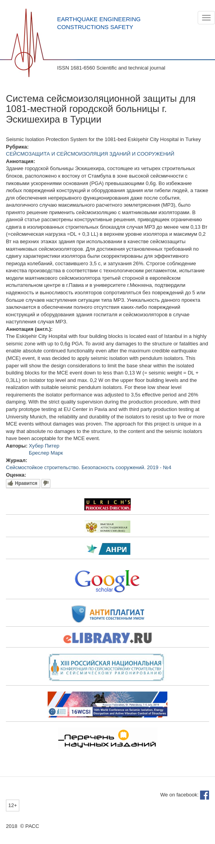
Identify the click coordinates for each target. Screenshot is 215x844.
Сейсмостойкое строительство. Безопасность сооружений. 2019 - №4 (88, 467)
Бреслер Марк (46, 453)
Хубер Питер (44, 446)
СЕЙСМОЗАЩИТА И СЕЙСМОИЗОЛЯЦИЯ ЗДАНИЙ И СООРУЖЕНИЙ (90, 154)
